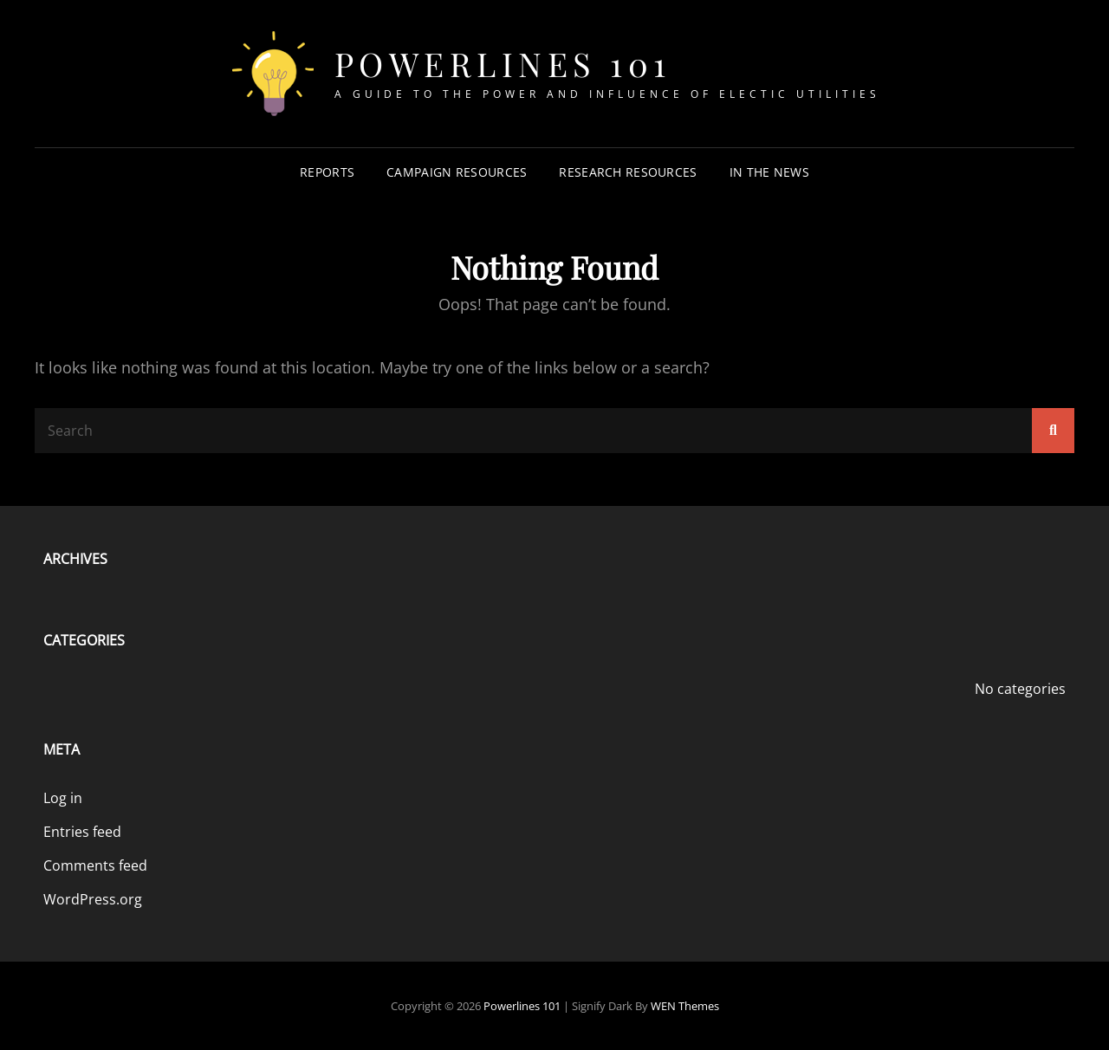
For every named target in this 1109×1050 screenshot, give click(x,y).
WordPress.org (92, 899)
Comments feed (95, 865)
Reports (327, 172)
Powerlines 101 (502, 64)
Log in (62, 797)
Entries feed (82, 831)
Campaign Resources (456, 172)
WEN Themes (685, 1006)
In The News (769, 172)
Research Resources (628, 172)
